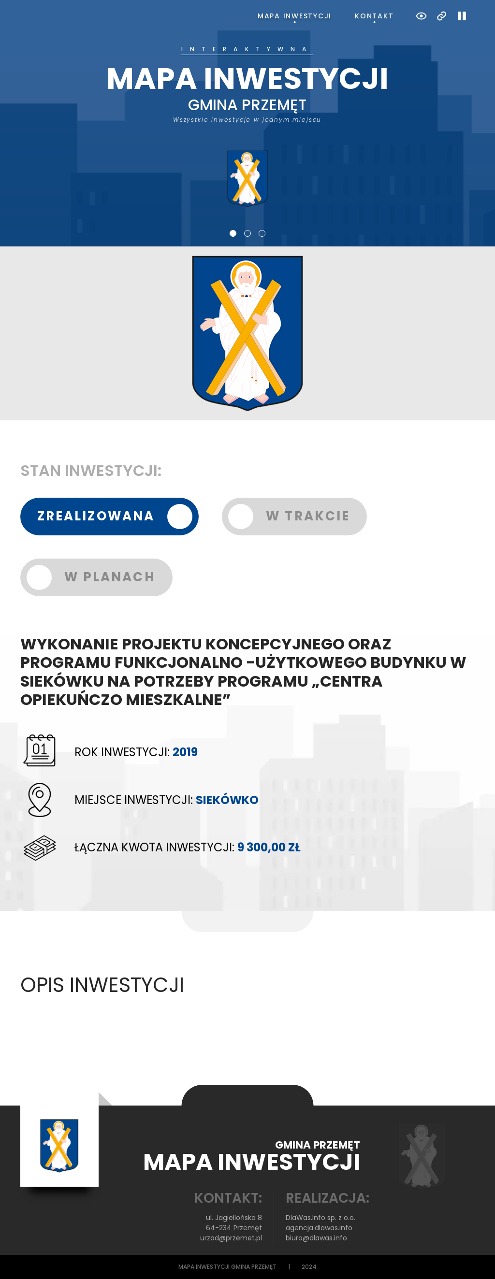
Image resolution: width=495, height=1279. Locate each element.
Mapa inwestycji (295, 16)
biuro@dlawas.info (316, 1238)
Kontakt (374, 16)
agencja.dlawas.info (319, 1228)
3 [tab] (262, 233)
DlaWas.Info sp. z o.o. (320, 1217)
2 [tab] (247, 233)
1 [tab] (233, 233)
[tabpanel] (247, 127)
